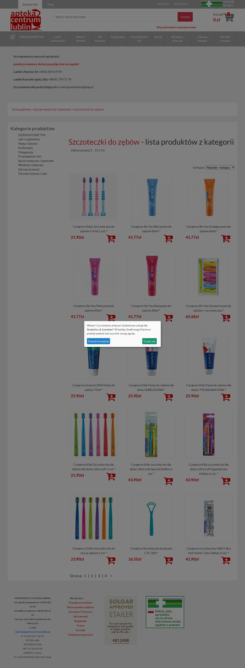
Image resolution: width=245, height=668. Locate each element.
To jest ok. (149, 341)
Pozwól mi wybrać (98, 341)
